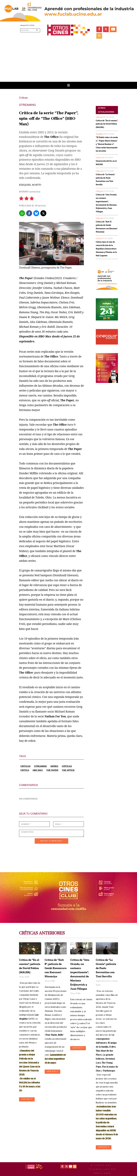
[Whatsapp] (22, 213)
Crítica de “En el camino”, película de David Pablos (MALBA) (107, 124)
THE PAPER (52, 770)
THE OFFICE (68, 770)
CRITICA (24, 770)
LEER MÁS (27, 1099)
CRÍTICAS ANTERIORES (42, 933)
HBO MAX (38, 770)
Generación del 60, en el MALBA (106, 163)
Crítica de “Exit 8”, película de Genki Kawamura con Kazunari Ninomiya (106, 226)
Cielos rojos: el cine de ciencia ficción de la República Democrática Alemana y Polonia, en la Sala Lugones (106, 249)
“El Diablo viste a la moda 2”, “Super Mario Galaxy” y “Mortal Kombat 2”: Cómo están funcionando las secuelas (107, 144)
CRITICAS (25, 766)
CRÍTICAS (67, 766)
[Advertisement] (68, 60)
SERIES (54, 766)
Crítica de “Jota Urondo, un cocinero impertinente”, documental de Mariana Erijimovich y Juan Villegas (106, 203)
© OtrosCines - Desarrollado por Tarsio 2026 (102, 1169)
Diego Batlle (24, 977)
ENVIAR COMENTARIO (51, 841)
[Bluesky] (36, 213)
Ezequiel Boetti (30, 185)
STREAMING (40, 766)
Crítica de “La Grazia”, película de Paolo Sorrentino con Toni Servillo (105, 179)
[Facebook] (29, 213)
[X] (43, 213)
